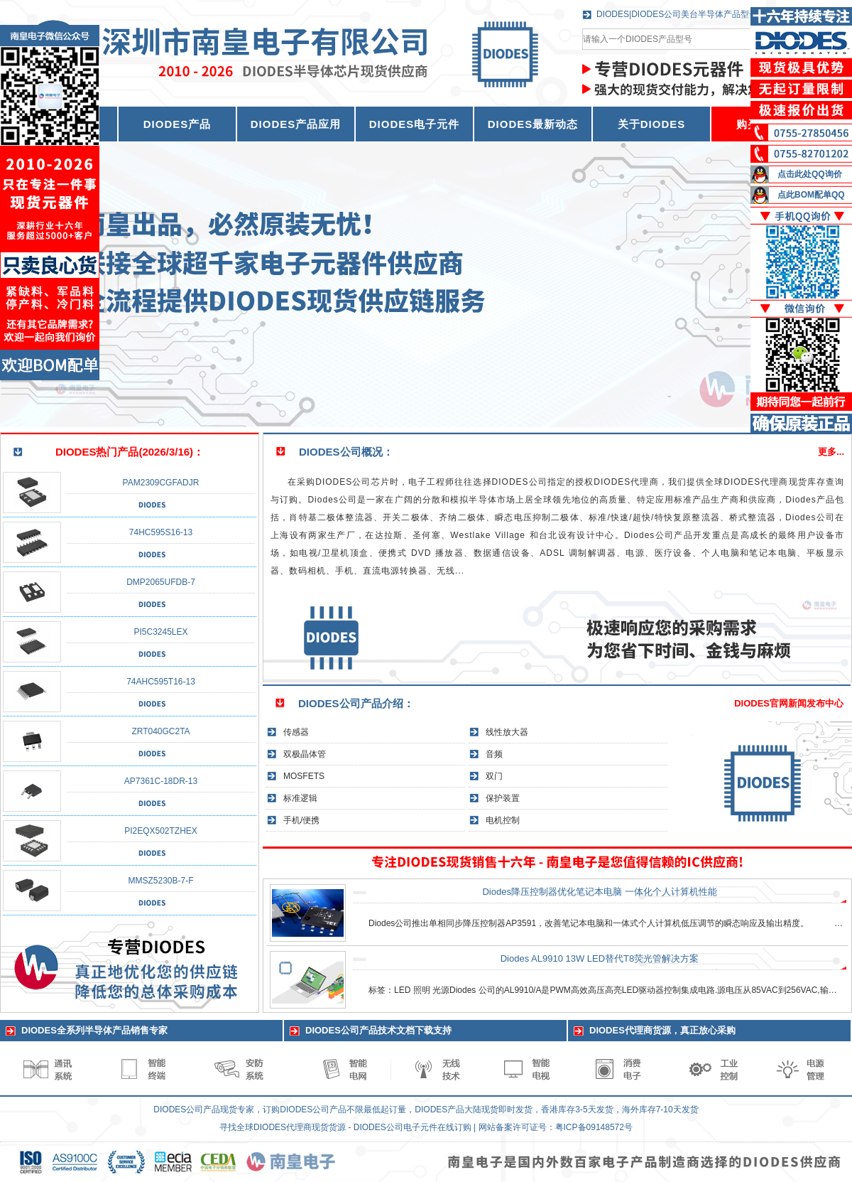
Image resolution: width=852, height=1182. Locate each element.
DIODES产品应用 (296, 124)
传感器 (296, 732)
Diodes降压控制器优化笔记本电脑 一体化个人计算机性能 (599, 891)
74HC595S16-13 (160, 532)
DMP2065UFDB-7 (160, 582)
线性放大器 (507, 732)
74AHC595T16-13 (160, 682)
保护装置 (503, 798)
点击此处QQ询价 (809, 174)
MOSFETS (303, 776)
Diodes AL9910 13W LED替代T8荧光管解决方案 (600, 958)
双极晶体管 (304, 754)
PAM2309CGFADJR (161, 483)
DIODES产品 (177, 124)
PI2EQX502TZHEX (160, 831)
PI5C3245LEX (160, 632)
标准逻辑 (300, 798)
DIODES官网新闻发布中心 (788, 703)
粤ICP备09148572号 (594, 1127)
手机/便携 (301, 820)
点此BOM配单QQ (811, 195)
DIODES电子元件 (414, 124)
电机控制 (503, 820)
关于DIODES (652, 124)
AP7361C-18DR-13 (160, 781)
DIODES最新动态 (533, 124)
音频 (494, 754)
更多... (831, 451)
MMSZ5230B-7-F (160, 881)
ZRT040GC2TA (160, 731)
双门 (494, 776)
